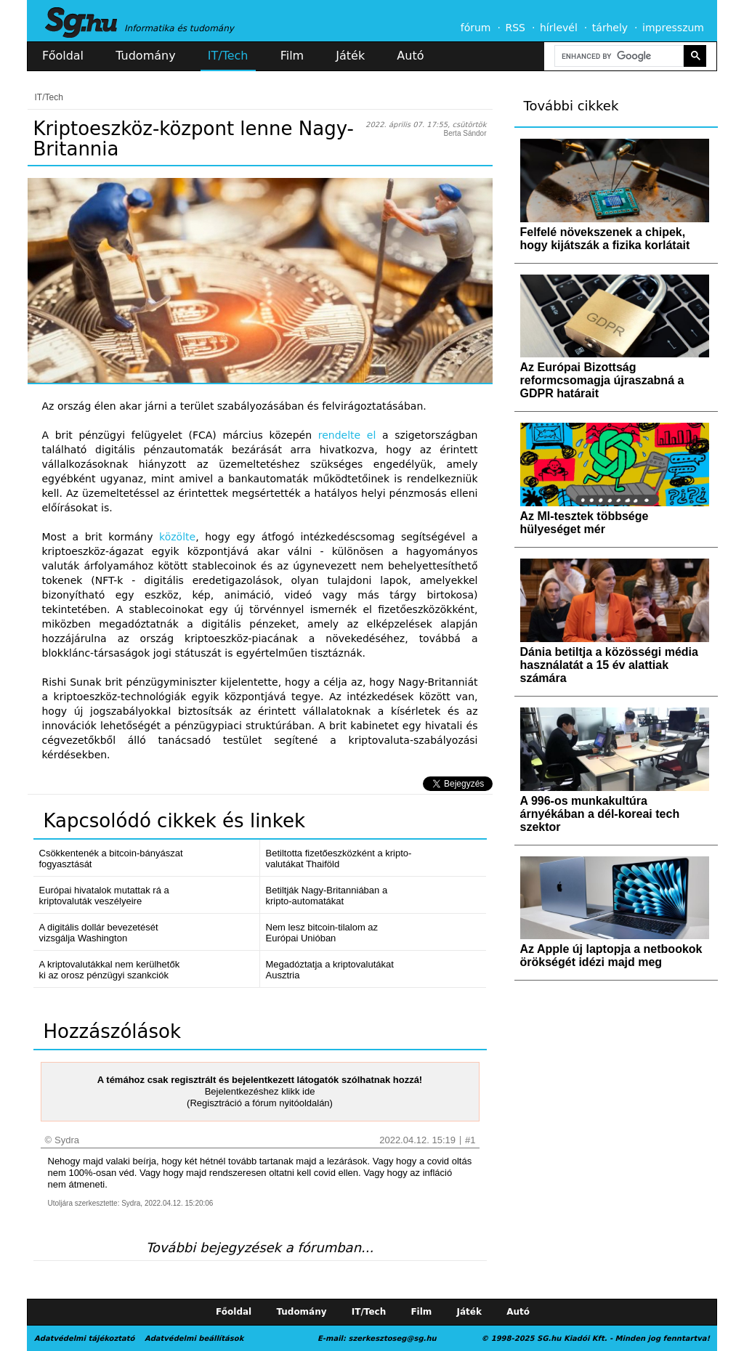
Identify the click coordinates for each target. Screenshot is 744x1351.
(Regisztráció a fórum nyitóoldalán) (260, 1103)
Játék (350, 55)
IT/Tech (228, 55)
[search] (618, 56)
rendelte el (347, 435)
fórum (476, 27)
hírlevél (559, 27)
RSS (515, 27)
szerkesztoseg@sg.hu (393, 1338)
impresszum (673, 27)
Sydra (66, 1140)
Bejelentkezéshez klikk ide (260, 1091)
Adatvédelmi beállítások (194, 1338)
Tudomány (145, 55)
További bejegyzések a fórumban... (259, 1247)
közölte (177, 537)
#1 (470, 1140)
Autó (410, 55)
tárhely (610, 27)
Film (292, 55)
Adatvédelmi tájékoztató (84, 1338)
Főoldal (63, 55)
